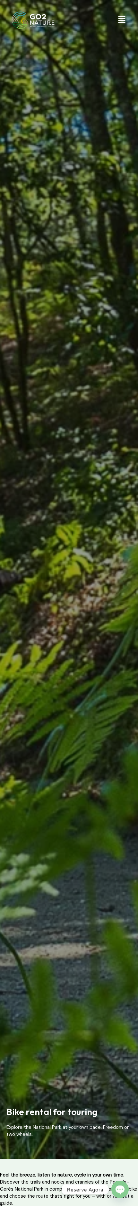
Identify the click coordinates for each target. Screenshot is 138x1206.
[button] (122, 20)
